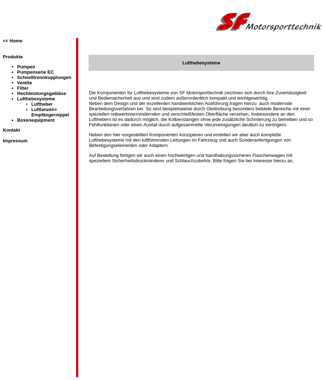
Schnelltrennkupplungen (44, 77)
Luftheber (42, 104)
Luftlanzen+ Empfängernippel (50, 112)
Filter (22, 88)
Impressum (15, 140)
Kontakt (11, 130)
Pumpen (26, 66)
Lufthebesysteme (36, 98)
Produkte (13, 56)
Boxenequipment (35, 120)
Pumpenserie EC (35, 72)
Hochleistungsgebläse (41, 93)
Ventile (24, 82)
